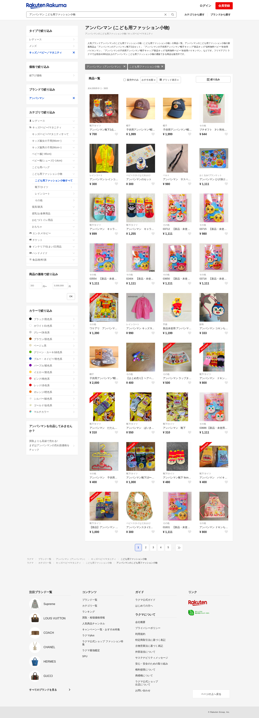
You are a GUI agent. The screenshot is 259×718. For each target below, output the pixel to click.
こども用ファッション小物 (146, 66)
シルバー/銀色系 (52, 398)
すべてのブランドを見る (43, 689)
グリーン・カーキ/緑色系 (52, 352)
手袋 (165, 324)
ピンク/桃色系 (52, 378)
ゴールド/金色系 (52, 405)
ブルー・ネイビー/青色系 (52, 358)
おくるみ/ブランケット (210, 175)
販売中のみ (131, 79)
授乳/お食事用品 (53, 213)
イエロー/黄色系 (52, 372)
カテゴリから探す (194, 14)
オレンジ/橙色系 (52, 391)
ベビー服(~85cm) (53, 153)
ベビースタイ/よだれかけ (138, 175)
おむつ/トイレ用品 (53, 220)
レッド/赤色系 (52, 385)
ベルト (166, 175)
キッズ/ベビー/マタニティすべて (53, 134)
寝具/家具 (53, 206)
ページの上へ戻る (211, 694)
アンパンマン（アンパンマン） (106, 66)
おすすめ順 (148, 79)
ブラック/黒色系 (52, 319)
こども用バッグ (53, 167)
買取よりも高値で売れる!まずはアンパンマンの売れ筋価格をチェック (52, 445)
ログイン (205, 5)
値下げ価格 (52, 75)
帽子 (128, 125)
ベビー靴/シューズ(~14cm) (53, 160)
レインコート (96, 175)
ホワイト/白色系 (52, 325)
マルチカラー (52, 411)
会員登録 (224, 5)
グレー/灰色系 (52, 332)
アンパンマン (52, 98)
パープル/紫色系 (52, 365)
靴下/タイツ (95, 125)
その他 (202, 125)
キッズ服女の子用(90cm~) (53, 140)
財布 (201, 324)
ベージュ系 (52, 345)
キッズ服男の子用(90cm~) (53, 147)
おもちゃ (53, 226)
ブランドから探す (220, 14)
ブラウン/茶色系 (52, 339)
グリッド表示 (169, 79)
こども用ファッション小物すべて (55, 181)
